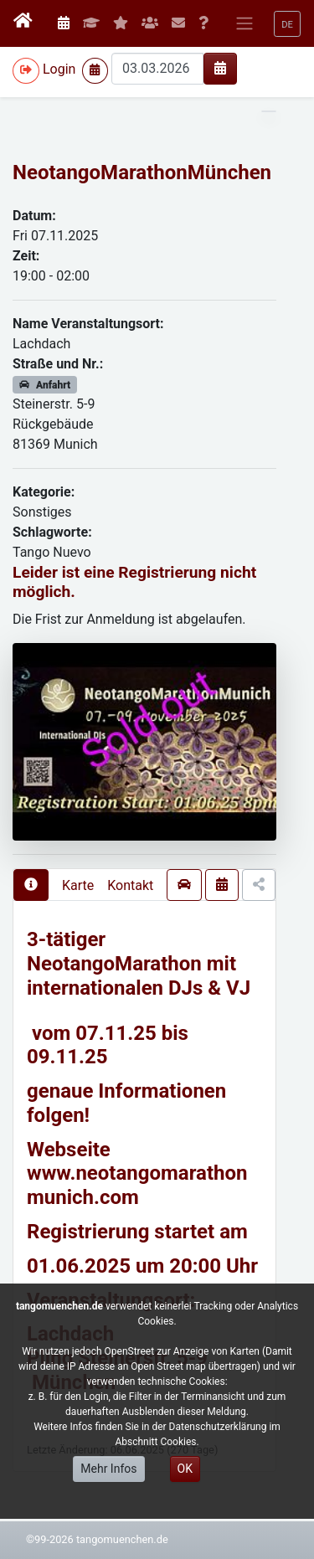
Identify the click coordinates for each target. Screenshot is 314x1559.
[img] (220, 68)
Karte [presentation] (78, 885)
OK (185, 1468)
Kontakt (130, 885)
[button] (287, 24)
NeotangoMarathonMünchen (142, 172)
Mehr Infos (108, 1468)
